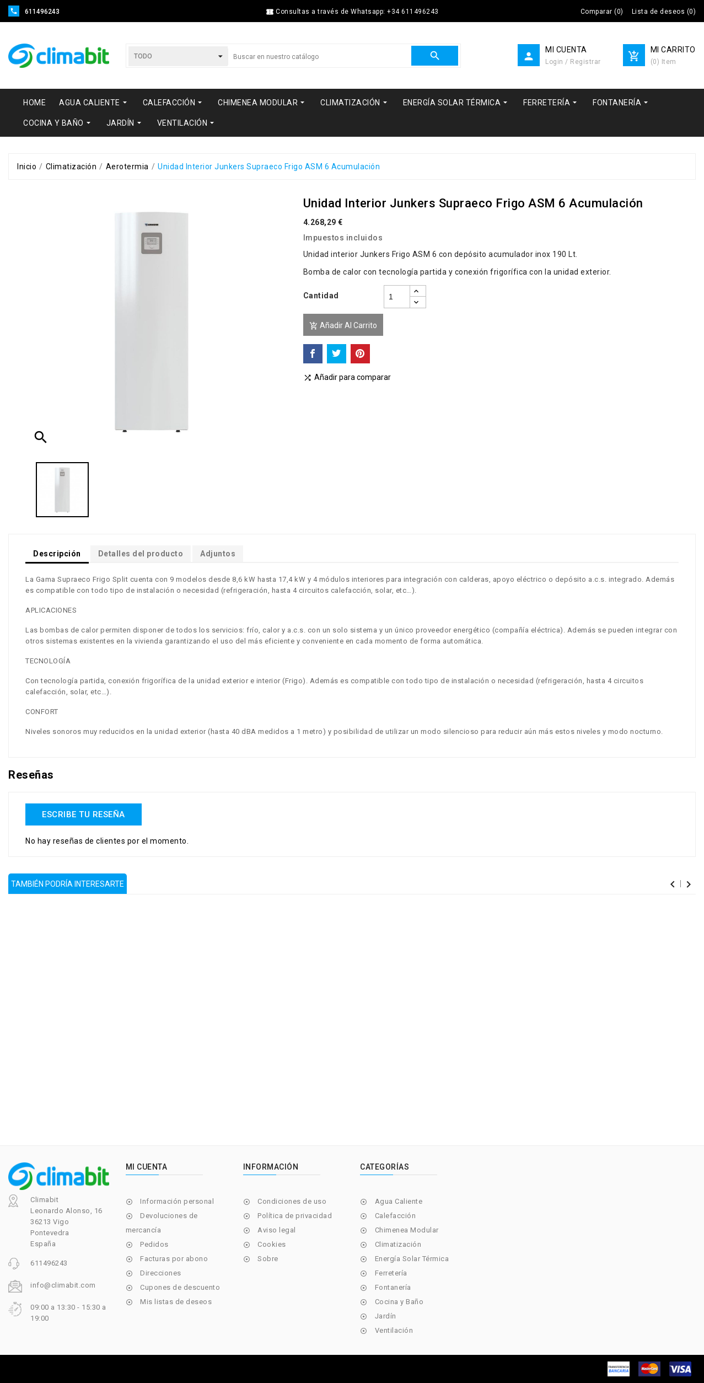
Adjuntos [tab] (217, 553)
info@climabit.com (63, 1285)
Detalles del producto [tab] (141, 553)
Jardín (385, 1316)
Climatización (398, 1244)
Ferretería (391, 1273)
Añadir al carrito (343, 325)
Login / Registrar (573, 62)
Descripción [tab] (57, 553)
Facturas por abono (174, 1259)
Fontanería (393, 1287)
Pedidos (154, 1244)
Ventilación (394, 1330)
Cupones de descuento (180, 1287)
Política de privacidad (294, 1216)
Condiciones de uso (291, 1201)
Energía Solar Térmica (412, 1259)
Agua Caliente (399, 1201)
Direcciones (160, 1273)
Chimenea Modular (407, 1230)
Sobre (267, 1259)
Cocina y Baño (399, 1302)
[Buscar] (320, 57)
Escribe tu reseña (83, 814)
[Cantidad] (397, 296)
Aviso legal (276, 1230)
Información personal (177, 1201)
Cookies (271, 1244)
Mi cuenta (147, 1166)
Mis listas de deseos (176, 1302)
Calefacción (395, 1216)
